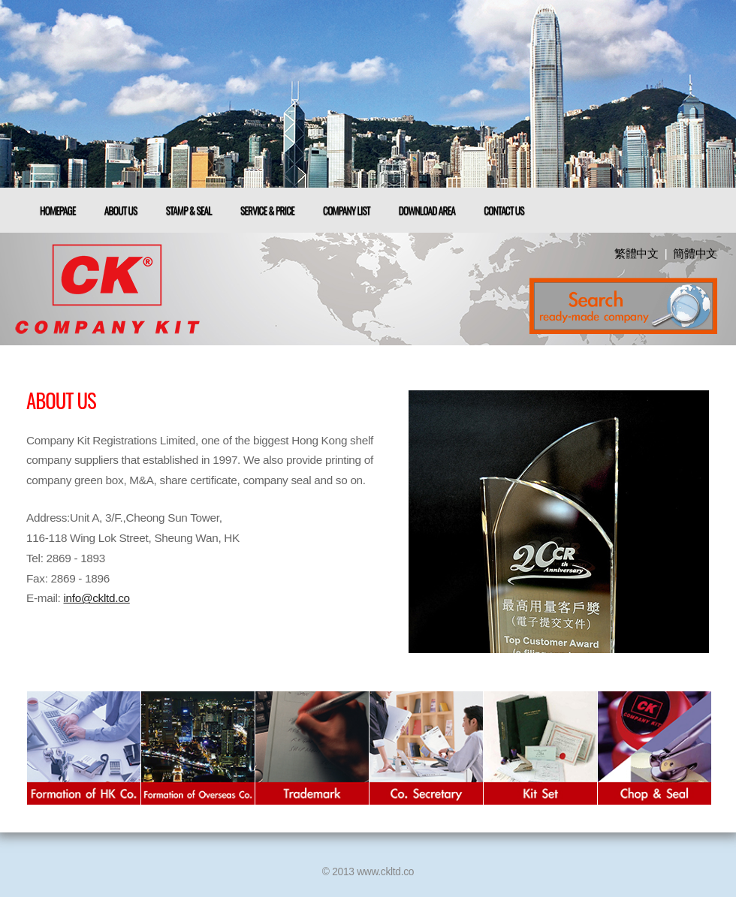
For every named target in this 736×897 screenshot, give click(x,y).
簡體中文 (695, 253)
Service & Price (267, 210)
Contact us (504, 210)
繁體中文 (636, 253)
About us (120, 210)
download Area (427, 210)
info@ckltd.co (97, 597)
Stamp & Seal (189, 210)
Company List (346, 210)
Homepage (58, 210)
